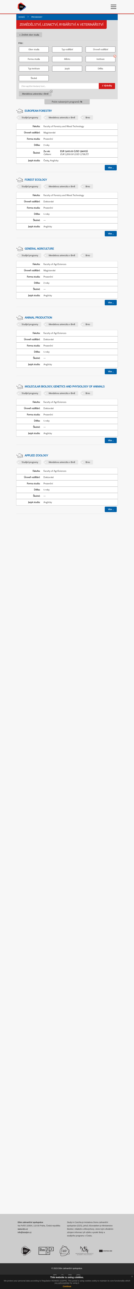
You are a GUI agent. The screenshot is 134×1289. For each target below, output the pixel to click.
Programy (36, 17)
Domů (22, 17)
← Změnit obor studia (29, 34)
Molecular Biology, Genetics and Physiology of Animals (65, 386)
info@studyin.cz (24, 1232)
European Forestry (38, 110)
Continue (67, 1286)
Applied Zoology (36, 455)
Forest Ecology (36, 179)
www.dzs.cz (23, 1229)
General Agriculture (39, 248)
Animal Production (38, 317)
